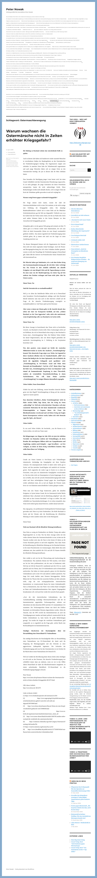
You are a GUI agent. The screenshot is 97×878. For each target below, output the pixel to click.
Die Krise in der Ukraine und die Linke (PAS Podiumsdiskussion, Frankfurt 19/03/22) (22, 63)
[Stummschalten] (86, 742)
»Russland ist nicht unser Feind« (81, 220)
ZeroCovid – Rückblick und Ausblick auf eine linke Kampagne (66, 70)
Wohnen (81, 70)
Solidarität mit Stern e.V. (27, 29)
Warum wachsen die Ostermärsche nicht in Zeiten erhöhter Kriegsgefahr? (34, 135)
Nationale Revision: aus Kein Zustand (63, 42)
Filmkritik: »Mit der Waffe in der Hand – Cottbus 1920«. (40, 44)
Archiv (7, 100)
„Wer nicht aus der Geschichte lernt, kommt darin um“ (17, 44)
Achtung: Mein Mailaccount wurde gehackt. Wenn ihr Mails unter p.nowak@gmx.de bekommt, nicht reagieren (28, 46)
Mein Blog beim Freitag (78, 840)
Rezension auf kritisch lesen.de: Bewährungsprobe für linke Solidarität (20, 80)
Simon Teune (9, 162)
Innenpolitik (11, 152)
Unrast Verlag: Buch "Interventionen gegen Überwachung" (78, 844)
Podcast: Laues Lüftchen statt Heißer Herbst (15, 42)
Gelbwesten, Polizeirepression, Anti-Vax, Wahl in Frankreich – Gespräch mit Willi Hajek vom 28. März (26, 68)
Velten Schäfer (11, 165)
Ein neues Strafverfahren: (49, 57)
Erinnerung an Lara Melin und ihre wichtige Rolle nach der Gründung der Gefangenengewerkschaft (26, 85)
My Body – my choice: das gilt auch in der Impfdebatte (63, 76)
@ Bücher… (45, 100)
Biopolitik (74, 397)
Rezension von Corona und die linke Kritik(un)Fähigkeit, (17, 78)
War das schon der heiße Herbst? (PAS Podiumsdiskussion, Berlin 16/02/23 (64, 40)
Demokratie (35, 72)
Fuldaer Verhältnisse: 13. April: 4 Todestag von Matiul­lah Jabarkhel (19, 61)
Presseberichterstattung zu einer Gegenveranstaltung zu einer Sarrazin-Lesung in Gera (23, 107)
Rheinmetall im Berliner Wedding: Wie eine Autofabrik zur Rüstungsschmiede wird (81, 816)
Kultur (74, 440)
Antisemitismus (14, 72)
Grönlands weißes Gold (78, 240)
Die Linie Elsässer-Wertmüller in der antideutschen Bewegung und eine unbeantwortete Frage (25, 16)
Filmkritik (74, 399)
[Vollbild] (89, 742)
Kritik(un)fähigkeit (73, 74)
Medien (75, 442)
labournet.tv (77, 612)
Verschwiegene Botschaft (78, 235)
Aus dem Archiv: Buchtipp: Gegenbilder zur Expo (78, 18)
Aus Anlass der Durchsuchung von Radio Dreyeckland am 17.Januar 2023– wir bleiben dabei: (24, 57)
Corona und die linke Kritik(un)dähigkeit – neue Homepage (18, 48)
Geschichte (74, 418)
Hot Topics (74, 465)
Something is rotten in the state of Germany (57, 59)
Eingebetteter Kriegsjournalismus (74, 59)
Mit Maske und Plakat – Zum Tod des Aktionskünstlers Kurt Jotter (19, 50)
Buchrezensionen (79, 405)
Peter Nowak (15, 9)
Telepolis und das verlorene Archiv (13, 20)
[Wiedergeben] (72, 742)
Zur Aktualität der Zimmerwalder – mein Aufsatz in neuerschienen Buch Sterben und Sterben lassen (26, 27)
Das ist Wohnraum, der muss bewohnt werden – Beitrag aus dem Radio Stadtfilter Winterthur (25, 31)
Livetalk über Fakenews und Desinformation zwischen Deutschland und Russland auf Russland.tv (42, 102)
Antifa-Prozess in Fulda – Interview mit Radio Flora (16, 109)
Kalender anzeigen (85, 193)
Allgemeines (76, 424)
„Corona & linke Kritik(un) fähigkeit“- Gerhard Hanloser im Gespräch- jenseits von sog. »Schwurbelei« (26, 96)
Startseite (86, 98)
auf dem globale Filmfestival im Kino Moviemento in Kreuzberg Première (80, 686)
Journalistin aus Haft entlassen (80, 215)
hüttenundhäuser (78, 434)
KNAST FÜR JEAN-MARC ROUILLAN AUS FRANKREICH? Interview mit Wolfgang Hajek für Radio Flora (26, 105)
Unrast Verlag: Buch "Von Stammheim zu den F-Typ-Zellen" (79, 849)
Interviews (76, 417)
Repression (76, 444)
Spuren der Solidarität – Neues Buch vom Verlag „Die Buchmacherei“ (47, 29)
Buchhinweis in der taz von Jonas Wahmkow (78, 78)
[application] (80, 737)
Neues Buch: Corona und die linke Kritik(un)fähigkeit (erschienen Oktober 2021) (22, 94)
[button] (75, 195)
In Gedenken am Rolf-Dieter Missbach (13, 29)
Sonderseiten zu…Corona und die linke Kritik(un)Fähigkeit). (70, 98)
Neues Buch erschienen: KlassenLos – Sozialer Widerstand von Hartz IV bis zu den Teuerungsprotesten (26, 40)
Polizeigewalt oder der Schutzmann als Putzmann (67, 38)
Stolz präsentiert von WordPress (24, 869)
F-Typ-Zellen (21, 72)
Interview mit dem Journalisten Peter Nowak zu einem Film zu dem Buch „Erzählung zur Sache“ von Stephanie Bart (29, 33)
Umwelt (75, 448)
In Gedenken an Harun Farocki (54, 105)
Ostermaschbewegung (11, 160)
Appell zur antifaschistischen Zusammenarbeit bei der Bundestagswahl (20, 23)
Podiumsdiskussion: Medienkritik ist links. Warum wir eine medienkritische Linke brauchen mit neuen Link (69, 27)
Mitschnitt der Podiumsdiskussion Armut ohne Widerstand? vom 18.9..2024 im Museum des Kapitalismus (57, 23)
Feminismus (76, 432)
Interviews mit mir (75, 100)
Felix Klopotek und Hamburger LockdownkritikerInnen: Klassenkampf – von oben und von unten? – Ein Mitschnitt (29, 70)
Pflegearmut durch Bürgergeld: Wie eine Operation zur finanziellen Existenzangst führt (80, 789)
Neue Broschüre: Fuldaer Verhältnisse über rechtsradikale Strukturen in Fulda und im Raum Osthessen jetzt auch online (58, 61)
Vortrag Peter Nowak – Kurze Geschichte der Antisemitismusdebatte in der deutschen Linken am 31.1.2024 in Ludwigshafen (30, 38)
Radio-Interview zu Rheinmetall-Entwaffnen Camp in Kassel (64, 46)
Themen (33, 100)
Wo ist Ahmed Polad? (77, 224)
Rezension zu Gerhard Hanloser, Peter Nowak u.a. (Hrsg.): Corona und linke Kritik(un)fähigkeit (48, 78)
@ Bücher (76, 403)
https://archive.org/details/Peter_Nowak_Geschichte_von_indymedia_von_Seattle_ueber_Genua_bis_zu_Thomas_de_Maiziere (80, 508)
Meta (19, 102)
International (12, 154)
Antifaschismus (77, 426)
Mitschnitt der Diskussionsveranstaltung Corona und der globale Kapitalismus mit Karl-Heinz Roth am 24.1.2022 (28, 76)
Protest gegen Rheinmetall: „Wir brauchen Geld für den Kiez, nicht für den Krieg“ (81, 808)
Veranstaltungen (53, 100)
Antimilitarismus (76, 393)
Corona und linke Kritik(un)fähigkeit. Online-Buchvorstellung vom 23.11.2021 (54, 94)
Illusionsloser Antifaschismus (80, 244)
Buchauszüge (77, 411)
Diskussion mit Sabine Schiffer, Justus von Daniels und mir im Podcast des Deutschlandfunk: (24, 36)
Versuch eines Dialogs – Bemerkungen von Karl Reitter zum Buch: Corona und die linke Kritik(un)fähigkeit (57, 80)
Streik (85, 70)
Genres (39, 100)
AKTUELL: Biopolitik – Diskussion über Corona (20, 100)
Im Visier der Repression (11, 102)
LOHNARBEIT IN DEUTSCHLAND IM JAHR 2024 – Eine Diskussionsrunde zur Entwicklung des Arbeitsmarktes (27, 25)
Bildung (75, 430)
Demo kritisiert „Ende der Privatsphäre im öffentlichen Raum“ (79, 251)
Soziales (75, 446)
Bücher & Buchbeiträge (64, 100)
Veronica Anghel (76, 450)
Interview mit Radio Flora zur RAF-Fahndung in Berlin (56, 31)
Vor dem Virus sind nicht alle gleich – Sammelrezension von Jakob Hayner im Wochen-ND (55, 82)
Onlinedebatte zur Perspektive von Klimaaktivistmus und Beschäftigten (39, 42)
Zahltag (7, 72)
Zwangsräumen (28, 72)
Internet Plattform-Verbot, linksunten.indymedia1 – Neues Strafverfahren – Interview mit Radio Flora (26, 59)
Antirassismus (75, 395)
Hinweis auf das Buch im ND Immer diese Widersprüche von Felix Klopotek (21, 82)
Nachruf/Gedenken (76, 420)
